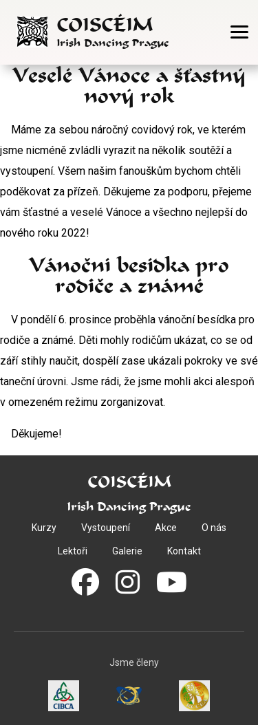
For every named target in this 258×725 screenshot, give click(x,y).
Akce (166, 527)
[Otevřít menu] (239, 32)
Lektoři (72, 550)
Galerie (127, 550)
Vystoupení (105, 527)
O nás (214, 527)
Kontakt (184, 550)
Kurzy (44, 527)
